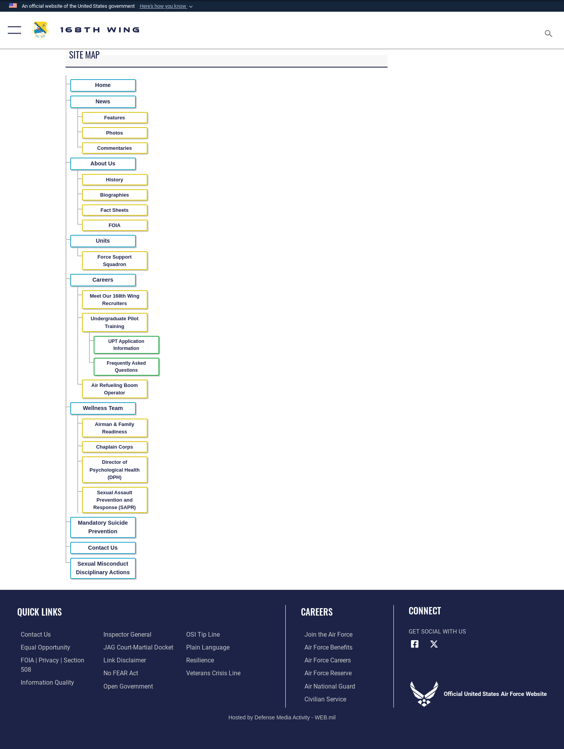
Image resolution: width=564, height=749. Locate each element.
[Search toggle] (550, 30)
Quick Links (39, 611)
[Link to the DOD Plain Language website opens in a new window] (207, 634)
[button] (167, 6)
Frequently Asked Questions (126, 366)
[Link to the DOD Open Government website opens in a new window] (125, 672)
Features (114, 118)
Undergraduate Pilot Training (114, 322)
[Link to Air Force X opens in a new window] (434, 644)
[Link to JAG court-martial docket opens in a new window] (135, 634)
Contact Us (103, 548)
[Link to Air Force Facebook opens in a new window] (414, 644)
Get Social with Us (437, 631)
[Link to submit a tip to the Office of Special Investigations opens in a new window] (117, 685)
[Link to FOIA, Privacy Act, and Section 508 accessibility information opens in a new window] (53, 659)
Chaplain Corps (114, 447)
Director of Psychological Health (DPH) (114, 469)
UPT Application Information (126, 345)
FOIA (115, 225)
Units (103, 241)
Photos (114, 133)
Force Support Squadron (115, 260)
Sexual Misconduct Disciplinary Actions (103, 568)
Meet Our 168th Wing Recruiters (114, 299)
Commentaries (114, 148)
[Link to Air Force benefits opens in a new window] (324, 646)
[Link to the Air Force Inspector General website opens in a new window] (40, 685)
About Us (103, 163)
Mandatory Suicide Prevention (103, 527)
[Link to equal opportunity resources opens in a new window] (40, 646)
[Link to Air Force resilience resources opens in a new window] (200, 646)
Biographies (114, 195)
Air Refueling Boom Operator (114, 389)
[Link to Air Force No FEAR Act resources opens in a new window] (119, 659)
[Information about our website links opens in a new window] (122, 646)
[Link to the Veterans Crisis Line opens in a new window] (213, 659)
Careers (103, 280)
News (103, 101)
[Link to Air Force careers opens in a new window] (324, 659)
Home (103, 85)
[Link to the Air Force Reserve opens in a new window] (324, 672)
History (114, 180)
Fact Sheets (115, 210)
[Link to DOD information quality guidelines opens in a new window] (42, 672)
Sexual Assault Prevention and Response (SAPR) (114, 500)
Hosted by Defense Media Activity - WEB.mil (282, 716)
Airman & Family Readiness (114, 428)
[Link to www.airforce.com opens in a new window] (324, 634)
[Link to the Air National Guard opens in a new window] (325, 685)
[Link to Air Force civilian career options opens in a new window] (321, 698)
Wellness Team (103, 408)
